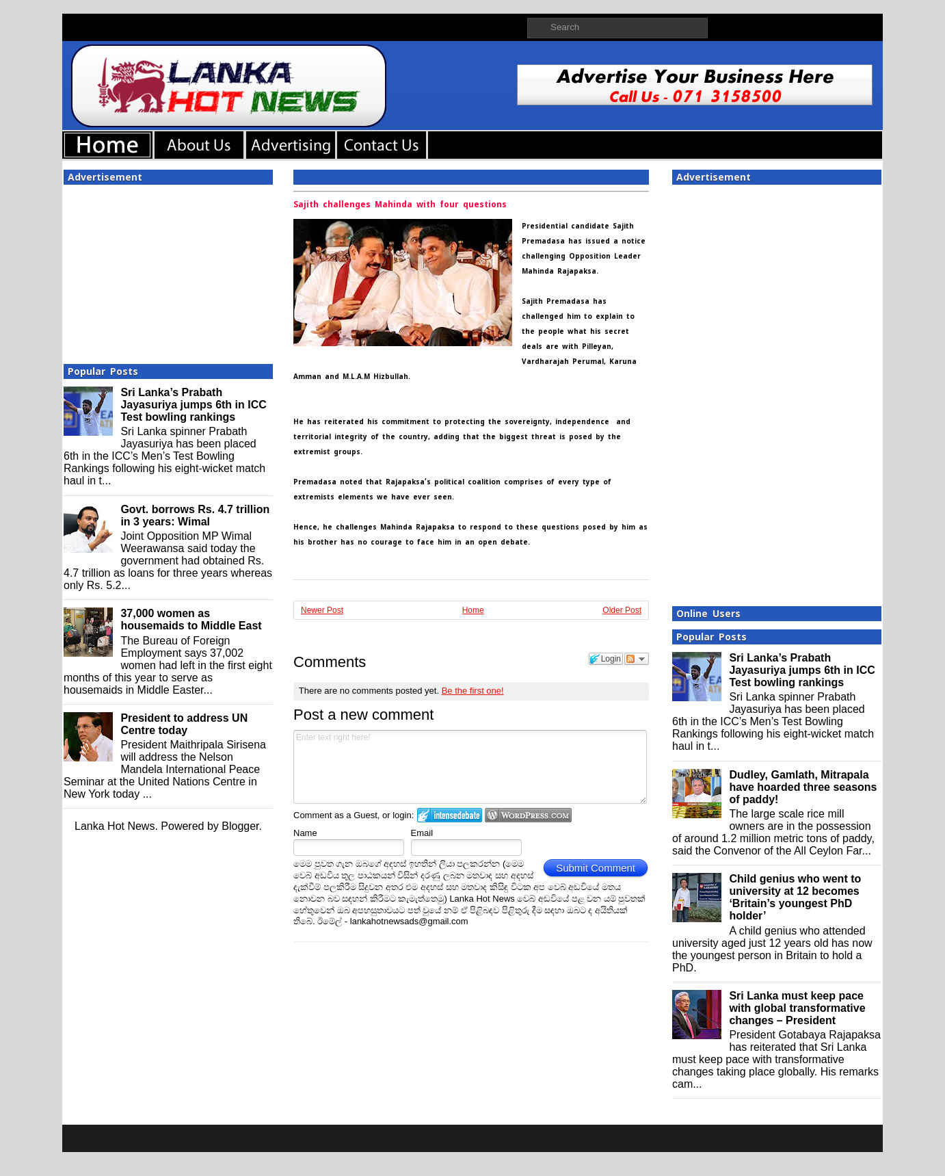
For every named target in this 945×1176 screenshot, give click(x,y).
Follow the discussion (636, 659)
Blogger (240, 826)
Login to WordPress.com (528, 815)
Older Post (621, 610)
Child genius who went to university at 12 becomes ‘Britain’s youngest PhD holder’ (795, 897)
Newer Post (322, 610)
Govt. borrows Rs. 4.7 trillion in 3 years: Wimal (194, 515)
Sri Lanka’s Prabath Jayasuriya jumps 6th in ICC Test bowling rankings (193, 405)
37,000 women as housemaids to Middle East (190, 619)
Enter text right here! (470, 767)
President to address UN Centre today (184, 724)
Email (422, 833)
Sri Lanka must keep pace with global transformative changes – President (797, 1008)
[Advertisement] (168, 270)
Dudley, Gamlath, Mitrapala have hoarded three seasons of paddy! (803, 787)
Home (473, 610)
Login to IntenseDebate (449, 815)
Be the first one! (473, 690)
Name (305, 833)
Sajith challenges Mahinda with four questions (400, 204)
